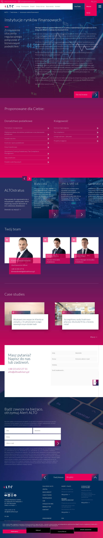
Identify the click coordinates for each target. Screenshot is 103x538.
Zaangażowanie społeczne (70, 520)
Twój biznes (52, 477)
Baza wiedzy (50, 6)
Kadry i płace (66, 486)
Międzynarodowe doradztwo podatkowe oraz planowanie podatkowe (24, 133)
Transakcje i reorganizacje (13, 128)
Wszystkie (65, 494)
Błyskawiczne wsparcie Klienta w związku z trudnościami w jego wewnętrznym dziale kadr (26, 316)
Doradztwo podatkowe (85, 487)
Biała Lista (45, 198)
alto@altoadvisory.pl (28, 1)
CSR (44, 501)
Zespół (32, 6)
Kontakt (57, 6)
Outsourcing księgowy (61, 128)
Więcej (92, 337)
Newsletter (47, 506)
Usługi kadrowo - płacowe (63, 137)
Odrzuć (38, 530)
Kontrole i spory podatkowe (14, 143)
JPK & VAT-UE (72, 198)
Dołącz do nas (40, 6)
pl (92, 1)
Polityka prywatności (13, 520)
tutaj (30, 465)
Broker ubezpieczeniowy (68, 499)
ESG (63, 517)
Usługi (18, 6)
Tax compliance (59, 132)
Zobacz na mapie (10, 504)
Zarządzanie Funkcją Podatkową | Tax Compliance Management (22, 153)
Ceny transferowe (11, 147)
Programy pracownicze (69, 503)
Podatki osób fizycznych (13, 162)
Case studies (47, 495)
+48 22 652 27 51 (10, 1)
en (95, 1)
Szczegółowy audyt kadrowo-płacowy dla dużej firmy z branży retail (76, 316)
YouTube (77, 6)
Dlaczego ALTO (48, 486)
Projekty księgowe (60, 141)
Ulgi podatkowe (10, 158)
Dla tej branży (86, 94)
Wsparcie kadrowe (67, 492)
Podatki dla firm (10, 139)
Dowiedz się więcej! (12, 210)
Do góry (82, 477)
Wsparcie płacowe (67, 489)
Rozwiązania (25, 6)
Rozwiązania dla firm (68, 509)
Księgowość (47, 517)
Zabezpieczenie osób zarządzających (68, 505)
